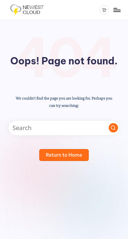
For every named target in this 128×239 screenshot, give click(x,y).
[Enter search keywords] (64, 128)
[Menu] (116, 10)
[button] (113, 127)
